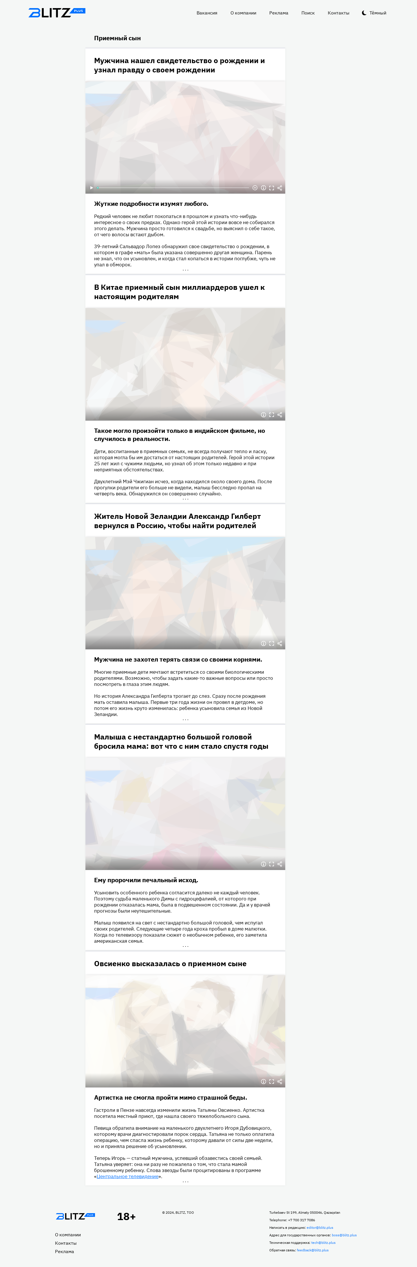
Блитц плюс (57, 12)
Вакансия (207, 13)
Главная (75, 1216)
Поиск (308, 13)
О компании (243, 13)
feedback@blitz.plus (313, 1250)
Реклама (278, 13)
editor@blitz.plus (320, 1227)
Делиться (280, 188)
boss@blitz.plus (344, 1235)
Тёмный (378, 13)
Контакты (339, 13)
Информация (263, 188)
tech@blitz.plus (323, 1242)
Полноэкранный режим (272, 188)
